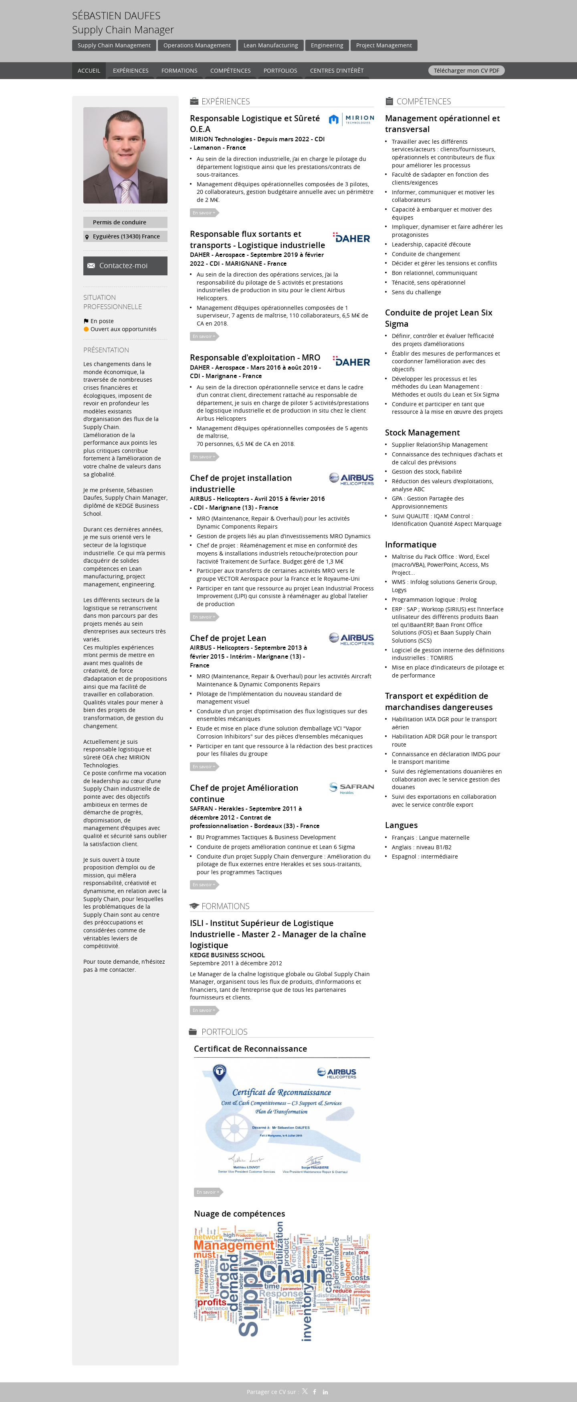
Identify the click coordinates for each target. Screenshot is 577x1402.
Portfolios (225, 1031)
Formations (226, 906)
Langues (401, 825)
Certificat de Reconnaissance (250, 1048)
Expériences (226, 101)
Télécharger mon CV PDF (466, 70)
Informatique (411, 544)
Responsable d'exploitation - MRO (255, 357)
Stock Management (422, 432)
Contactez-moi (122, 265)
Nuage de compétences (239, 1213)
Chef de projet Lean (228, 638)
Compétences (424, 101)
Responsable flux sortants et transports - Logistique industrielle (257, 239)
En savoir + (204, 213)
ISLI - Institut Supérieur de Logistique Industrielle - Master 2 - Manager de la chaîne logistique (278, 934)
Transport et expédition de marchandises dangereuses (439, 701)
